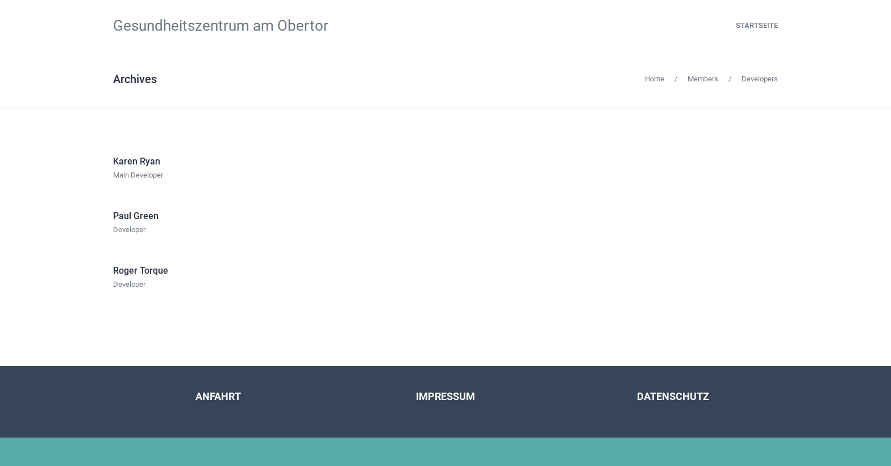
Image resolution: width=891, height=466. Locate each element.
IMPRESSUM (445, 396)
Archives (135, 79)
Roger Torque (140, 270)
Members (703, 79)
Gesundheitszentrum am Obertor (220, 25)
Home (654, 79)
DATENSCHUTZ (673, 396)
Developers (760, 79)
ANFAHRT (218, 396)
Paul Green (136, 216)
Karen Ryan (136, 161)
